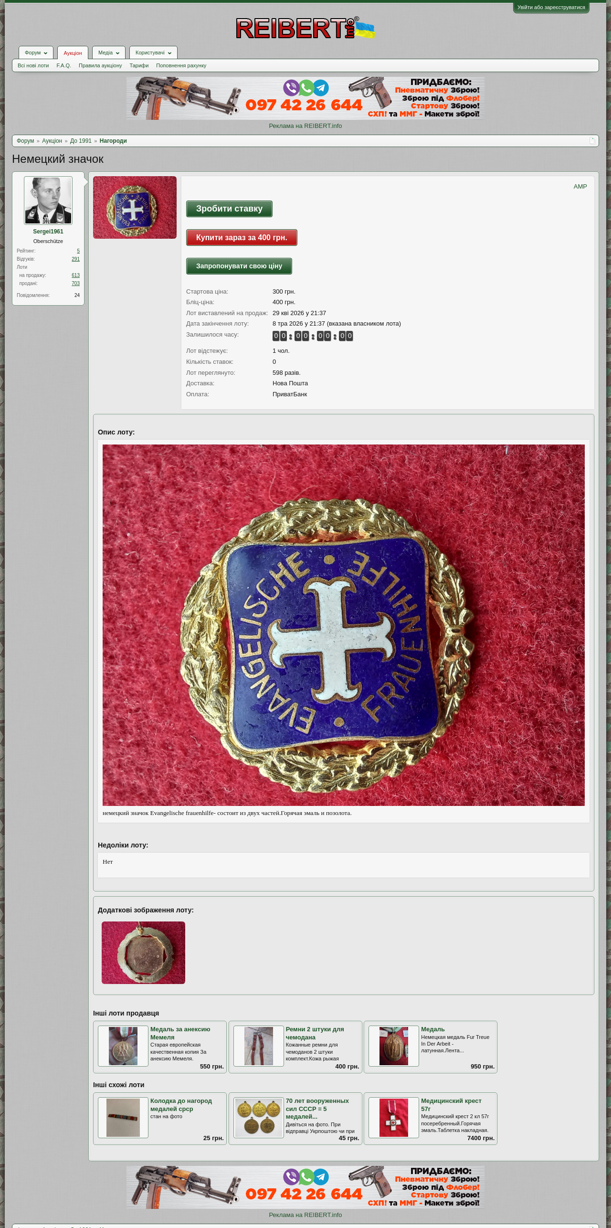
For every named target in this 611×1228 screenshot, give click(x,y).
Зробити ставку (229, 208)
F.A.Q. (63, 65)
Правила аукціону (100, 65)
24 (77, 295)
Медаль (433, 1029)
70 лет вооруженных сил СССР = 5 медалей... (317, 1108)
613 (76, 275)
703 (76, 283)
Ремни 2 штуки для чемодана (315, 1033)
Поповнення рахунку (181, 65)
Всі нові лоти (33, 65)
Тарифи (139, 65)
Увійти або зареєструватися (551, 7)
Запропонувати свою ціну (239, 266)
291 (76, 259)
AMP (580, 186)
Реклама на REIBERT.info (305, 125)
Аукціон (72, 53)
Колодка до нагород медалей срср (181, 1104)
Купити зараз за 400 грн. (241, 237)
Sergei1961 (48, 231)
